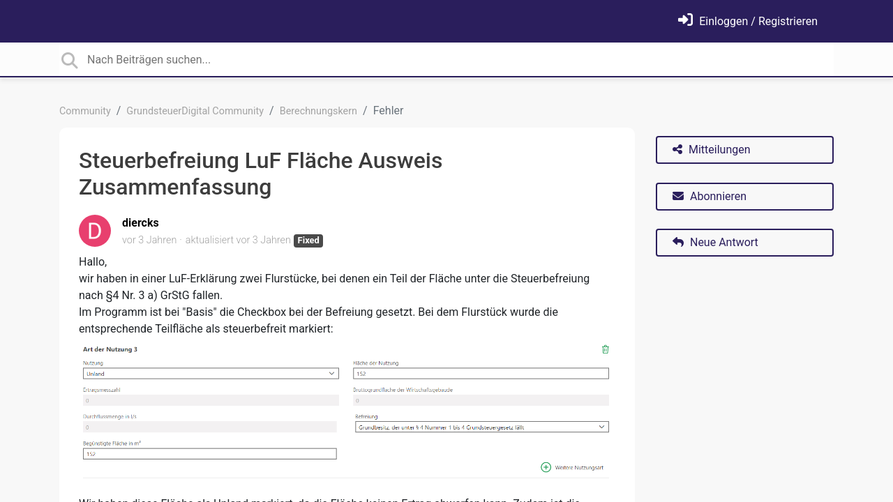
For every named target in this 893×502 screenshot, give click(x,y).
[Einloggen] (748, 21)
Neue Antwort (715, 242)
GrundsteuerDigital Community (195, 111)
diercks (140, 222)
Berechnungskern (318, 111)
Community (85, 111)
